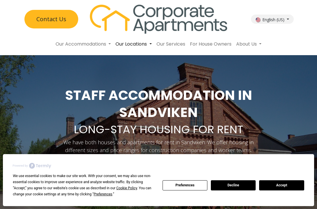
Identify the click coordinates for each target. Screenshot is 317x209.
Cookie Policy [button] (126, 188)
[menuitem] (83, 44)
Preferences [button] (103, 194)
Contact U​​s (51, 19)
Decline (233, 185)
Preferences (185, 185)
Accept (281, 185)
